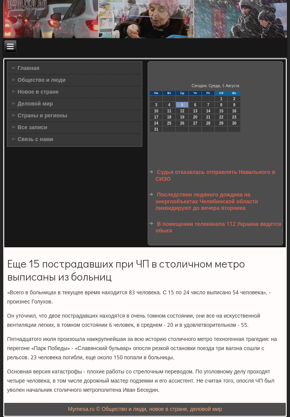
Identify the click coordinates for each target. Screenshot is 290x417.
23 (234, 117)
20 (195, 117)
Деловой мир (35, 104)
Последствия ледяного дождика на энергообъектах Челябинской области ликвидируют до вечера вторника (206, 201)
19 (182, 117)
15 (221, 111)
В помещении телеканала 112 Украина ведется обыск (218, 228)
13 (195, 111)
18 (169, 117)
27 (195, 123)
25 (169, 123)
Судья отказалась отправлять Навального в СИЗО (215, 176)
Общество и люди (41, 80)
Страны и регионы (42, 115)
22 (221, 117)
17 (156, 117)
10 (156, 111)
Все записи (32, 127)
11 (169, 111)
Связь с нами (35, 139)
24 (156, 123)
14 (208, 111)
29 (221, 123)
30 (234, 123)
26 (182, 123)
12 (182, 111)
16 (234, 111)
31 (156, 129)
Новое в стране (38, 92)
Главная (28, 68)
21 (208, 117)
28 (208, 123)
